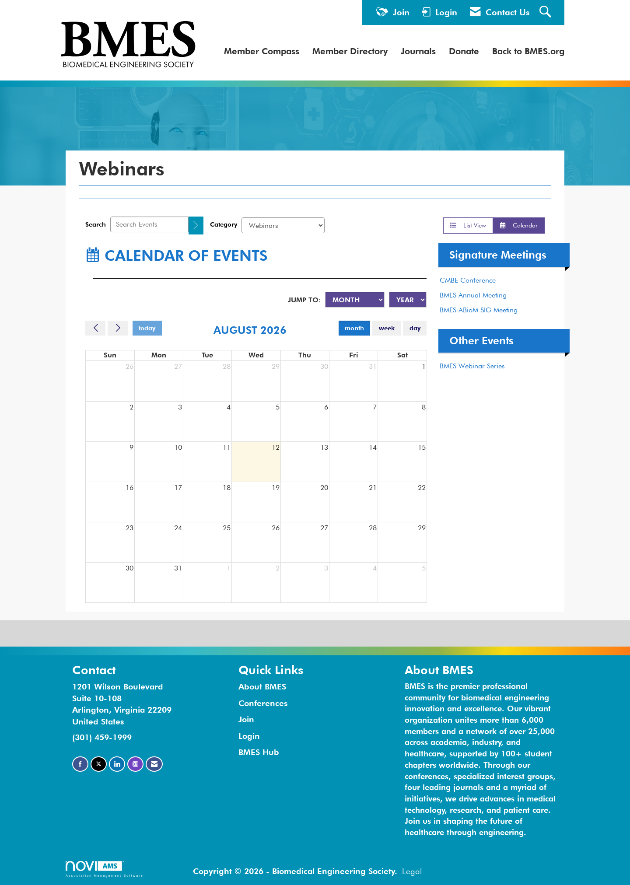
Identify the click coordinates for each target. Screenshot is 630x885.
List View (468, 225)
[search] (196, 225)
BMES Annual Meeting (473, 295)
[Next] (118, 328)
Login (249, 736)
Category (223, 224)
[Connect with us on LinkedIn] (117, 764)
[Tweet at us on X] (99, 764)
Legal (412, 871)
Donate (464, 51)
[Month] (355, 300)
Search (95, 224)
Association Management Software (105, 869)
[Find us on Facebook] (80, 764)
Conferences (263, 703)
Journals (418, 51)
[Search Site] (546, 12)
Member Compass (261, 51)
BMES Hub (258, 752)
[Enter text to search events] (149, 224)
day (415, 328)
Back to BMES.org (528, 51)
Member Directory (350, 51)
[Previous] (95, 328)
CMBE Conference (468, 280)
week (387, 328)
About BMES (262, 686)
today (147, 328)
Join (246, 719)
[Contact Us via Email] (154, 764)
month (354, 328)
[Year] (408, 300)
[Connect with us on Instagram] (135, 764)
